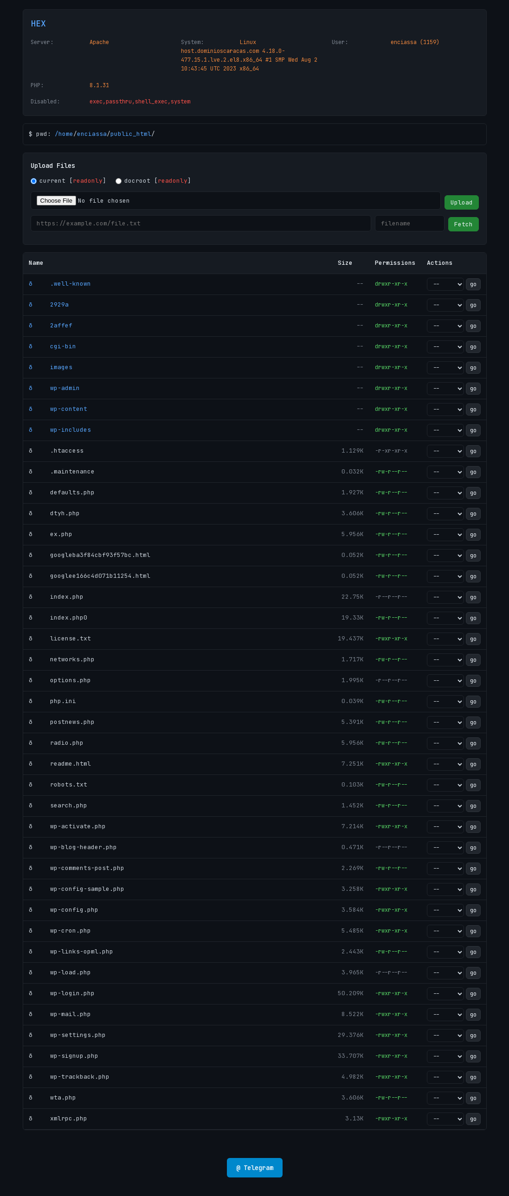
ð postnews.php (62, 722)
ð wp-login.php (62, 993)
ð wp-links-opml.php (71, 951)
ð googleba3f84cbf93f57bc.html (89, 555)
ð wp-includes (60, 430)
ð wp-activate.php (67, 826)
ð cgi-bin (52, 346)
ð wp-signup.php (63, 1056)
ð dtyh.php (54, 513)
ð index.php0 (58, 617)
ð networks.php (62, 659)
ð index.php (56, 597)
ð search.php (58, 805)
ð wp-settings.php (67, 1035)
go (473, 284)
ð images (50, 367)
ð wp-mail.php (60, 1014)
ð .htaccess (56, 450)
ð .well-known (60, 284)
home (65, 134)
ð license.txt (60, 638)
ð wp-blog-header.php (73, 847)
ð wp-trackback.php (69, 1077)
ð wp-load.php (60, 972)
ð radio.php (56, 743)
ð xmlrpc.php (58, 1118)
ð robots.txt (58, 784)
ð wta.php (52, 1097)
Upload (462, 202)
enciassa (92, 134)
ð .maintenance (62, 471)
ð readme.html (60, 763)
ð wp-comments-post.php (76, 868)
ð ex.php (50, 534)
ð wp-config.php (63, 910)
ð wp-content (58, 409)
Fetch (463, 224)
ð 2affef (50, 325)
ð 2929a (49, 304)
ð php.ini (52, 701)
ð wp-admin (54, 388)
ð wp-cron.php (60, 930)
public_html (130, 134)
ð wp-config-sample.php (76, 889)
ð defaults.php (62, 492)
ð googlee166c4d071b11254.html (89, 576)
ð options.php (60, 680)
